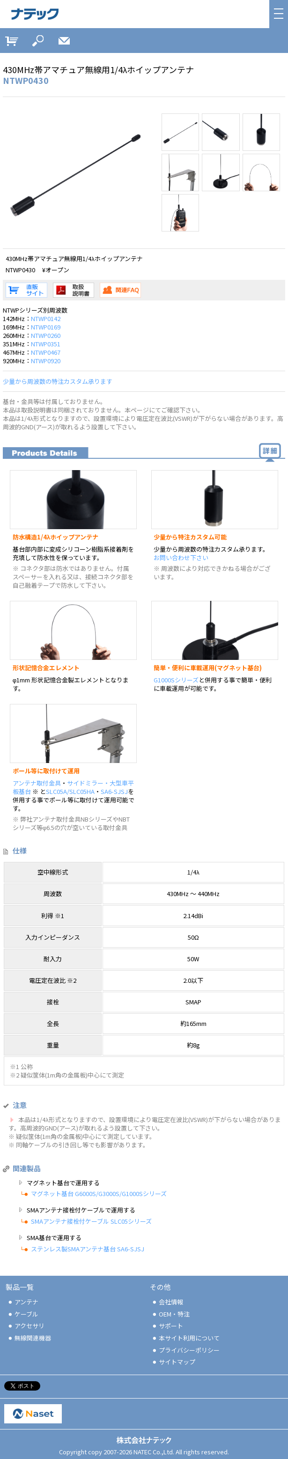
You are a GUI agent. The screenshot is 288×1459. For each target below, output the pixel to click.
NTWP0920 (45, 360)
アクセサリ (25, 1325)
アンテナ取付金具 (37, 782)
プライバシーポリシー (185, 1350)
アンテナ (22, 1301)
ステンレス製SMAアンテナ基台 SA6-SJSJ (87, 1248)
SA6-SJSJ (114, 791)
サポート (167, 1325)
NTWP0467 (45, 352)
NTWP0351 (45, 343)
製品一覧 (20, 1287)
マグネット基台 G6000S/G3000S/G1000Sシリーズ (99, 1193)
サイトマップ (173, 1361)
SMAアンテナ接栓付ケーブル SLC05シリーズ (91, 1221)
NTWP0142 (45, 318)
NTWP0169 (45, 326)
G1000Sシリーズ (176, 679)
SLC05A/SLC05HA (70, 791)
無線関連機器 (29, 1337)
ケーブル (22, 1313)
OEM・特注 (170, 1313)
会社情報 (167, 1301)
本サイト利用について (185, 1337)
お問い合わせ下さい (181, 557)
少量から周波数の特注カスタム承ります (57, 381)
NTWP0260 (45, 335)
